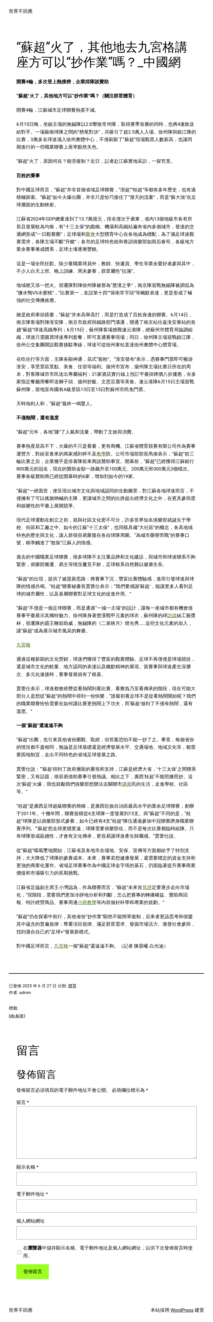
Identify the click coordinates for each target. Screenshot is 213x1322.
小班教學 (87, 902)
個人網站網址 (30, 1221)
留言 (22, 1102)
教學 (101, 454)
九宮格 (23, 645)
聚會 (90, 234)
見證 (147, 887)
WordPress (182, 1310)
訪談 (172, 615)
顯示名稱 (27, 1167)
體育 (72, 985)
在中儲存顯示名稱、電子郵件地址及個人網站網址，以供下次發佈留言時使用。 (108, 1251)
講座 (126, 784)
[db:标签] (17, 1015)
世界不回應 (20, 11)
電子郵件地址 (32, 1194)
